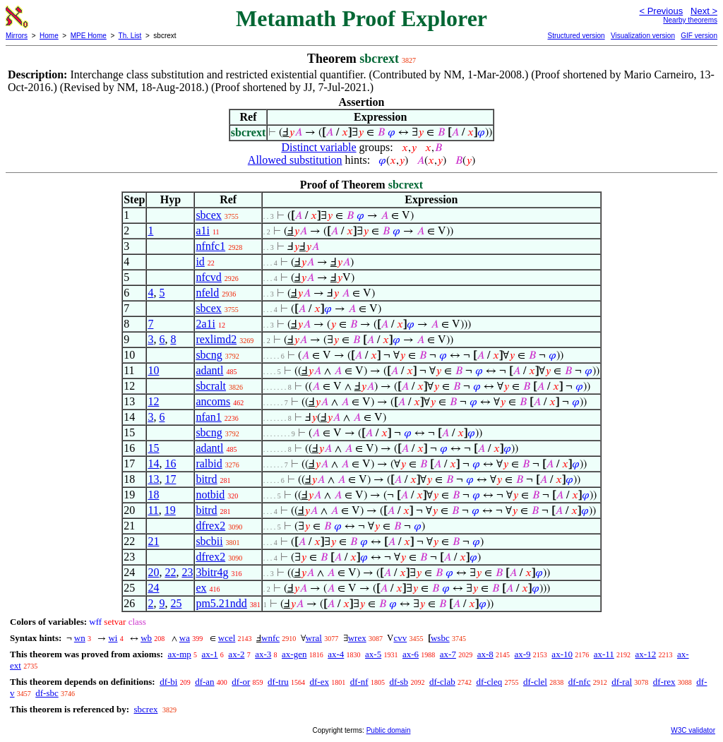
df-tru (278, 681)
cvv (400, 638)
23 (187, 572)
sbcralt (211, 386)
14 (153, 463)
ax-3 (263, 654)
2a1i (205, 324)
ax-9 (523, 654)
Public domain (388, 730)
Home (49, 36)
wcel (227, 638)
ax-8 (485, 654)
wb (146, 638)
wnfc (270, 638)
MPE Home (89, 36)
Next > (704, 11)
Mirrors (17, 36)
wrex (357, 638)
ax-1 (210, 654)
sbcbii (209, 541)
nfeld (207, 293)
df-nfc (579, 681)
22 (170, 572)
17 (170, 479)
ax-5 (373, 654)
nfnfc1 (210, 246)
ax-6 (410, 654)
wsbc (440, 638)
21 (153, 541)
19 (170, 510)
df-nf (359, 681)
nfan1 (208, 417)
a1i (203, 231)
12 (153, 401)
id (200, 262)
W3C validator (693, 730)
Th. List (130, 36)
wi (112, 638)
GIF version (699, 36)
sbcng (209, 355)
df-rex (664, 681)
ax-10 (562, 654)
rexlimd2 (216, 339)
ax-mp (179, 654)
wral (314, 638)
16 (170, 463)
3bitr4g (212, 572)
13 (153, 479)
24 (153, 588)
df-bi (168, 681)
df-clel (535, 681)
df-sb (398, 681)
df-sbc (47, 693)
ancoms (213, 401)
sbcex (208, 215)
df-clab (442, 681)
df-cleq (489, 681)
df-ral (621, 681)
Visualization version (643, 36)
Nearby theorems (690, 20)
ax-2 (236, 654)
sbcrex (145, 709)
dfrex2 (210, 526)
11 (153, 510)
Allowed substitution (295, 160)
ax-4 (336, 654)
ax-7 (448, 654)
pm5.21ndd (221, 603)
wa (184, 638)
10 (153, 370)
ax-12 (646, 654)
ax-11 (604, 654)
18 (153, 495)
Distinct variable (318, 147)
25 (175, 603)
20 (153, 572)
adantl (209, 370)
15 (153, 448)
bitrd (206, 479)
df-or (241, 681)
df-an (204, 681)
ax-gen (294, 654)
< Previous (661, 11)
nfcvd (208, 277)
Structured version (575, 36)
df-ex (318, 681)
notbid (210, 495)
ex (201, 588)
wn (79, 638)
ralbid (209, 463)
